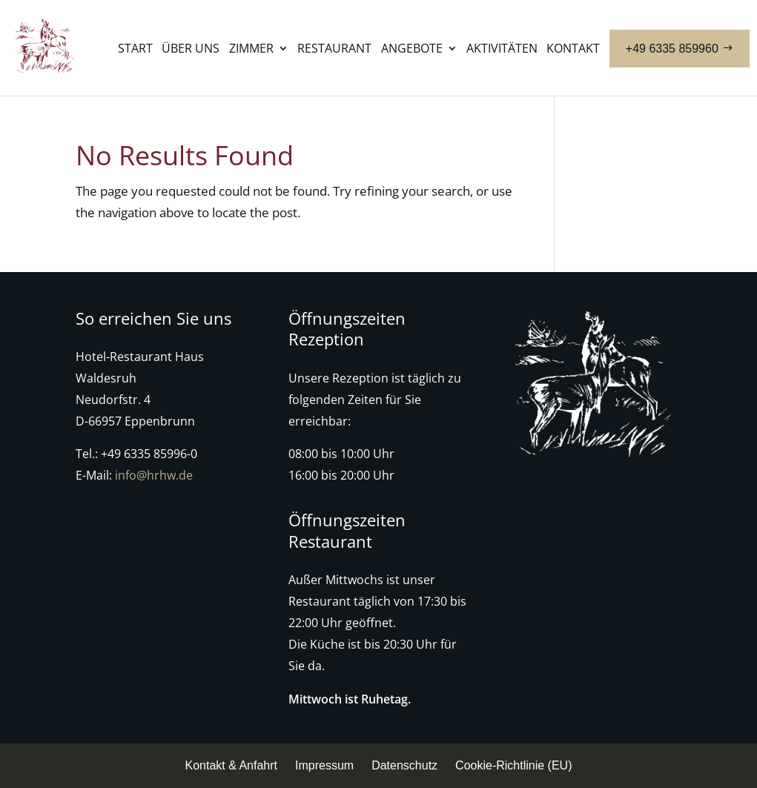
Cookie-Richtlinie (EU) (513, 765)
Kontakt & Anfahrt (231, 765)
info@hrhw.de (154, 475)
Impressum (324, 765)
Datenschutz (404, 765)
